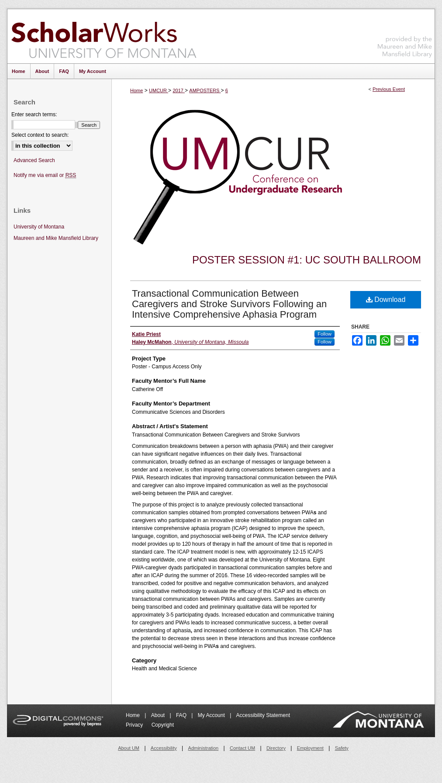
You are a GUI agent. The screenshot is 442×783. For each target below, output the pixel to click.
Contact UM (242, 748)
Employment (310, 748)
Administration (203, 748)
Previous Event (389, 89)
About (158, 715)
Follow (325, 333)
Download (386, 299)
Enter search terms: (34, 114)
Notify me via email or (45, 175)
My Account (212, 715)
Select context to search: (40, 135)
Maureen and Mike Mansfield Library (405, 34)
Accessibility (164, 748)
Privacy (135, 725)
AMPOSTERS (205, 90)
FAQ (182, 715)
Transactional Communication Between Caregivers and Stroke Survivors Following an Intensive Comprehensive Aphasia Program (229, 304)
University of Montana (39, 227)
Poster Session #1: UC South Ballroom (306, 260)
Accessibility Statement (263, 715)
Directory (276, 748)
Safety (342, 748)
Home (136, 90)
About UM (128, 748)
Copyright (163, 725)
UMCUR (158, 90)
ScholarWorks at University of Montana (103, 36)
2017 (179, 90)
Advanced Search (34, 160)
